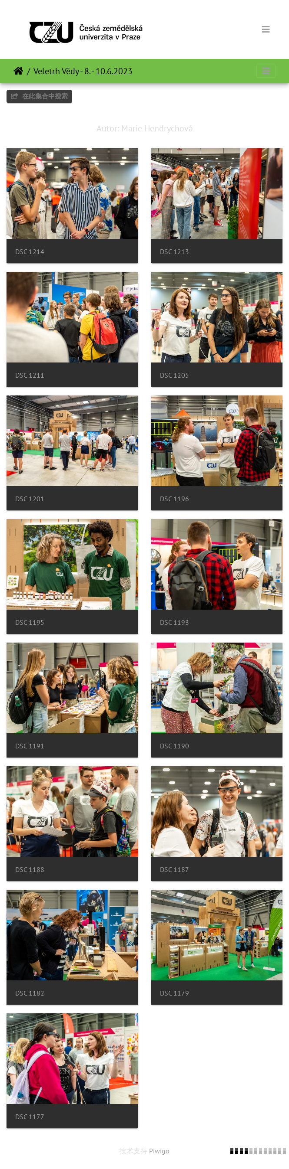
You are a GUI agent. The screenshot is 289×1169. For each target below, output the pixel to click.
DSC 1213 (174, 252)
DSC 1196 (174, 499)
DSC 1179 (174, 993)
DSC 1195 (29, 622)
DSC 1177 (29, 1117)
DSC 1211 (29, 375)
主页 (18, 71)
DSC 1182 (29, 993)
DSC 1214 (29, 252)
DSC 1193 (174, 622)
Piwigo (159, 1150)
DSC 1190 (174, 746)
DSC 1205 (174, 375)
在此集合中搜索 (39, 96)
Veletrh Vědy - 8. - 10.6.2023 (83, 71)
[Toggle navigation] (266, 29)
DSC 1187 (174, 869)
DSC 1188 (29, 869)
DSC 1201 (29, 499)
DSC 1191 (29, 746)
